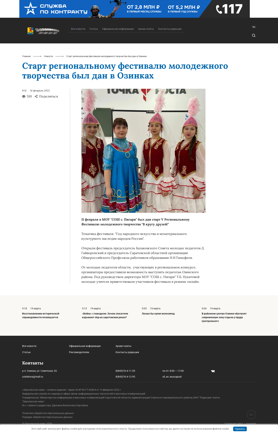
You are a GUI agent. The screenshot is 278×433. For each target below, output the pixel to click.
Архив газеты (146, 28)
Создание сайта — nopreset (240, 423)
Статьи (94, 28)
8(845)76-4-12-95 (125, 376)
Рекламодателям (79, 352)
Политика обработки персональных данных (48, 413)
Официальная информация (118, 28)
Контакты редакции (170, 28)
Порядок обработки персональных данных (47, 417)
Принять (240, 429)
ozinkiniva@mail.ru (32, 376)
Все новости (29, 346)
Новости (48, 56)
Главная (26, 56)
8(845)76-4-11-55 (125, 370)
